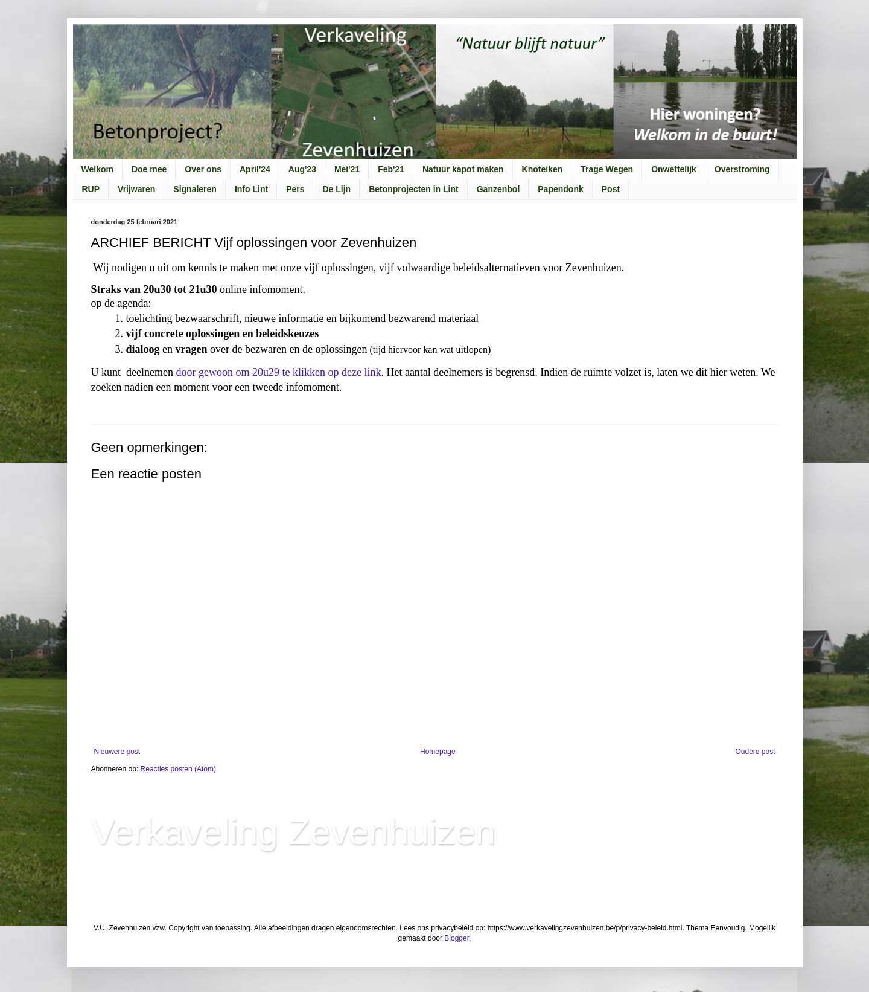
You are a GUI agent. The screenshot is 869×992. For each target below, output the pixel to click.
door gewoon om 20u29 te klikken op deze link (278, 372)
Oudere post (755, 751)
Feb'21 (391, 169)
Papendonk (560, 189)
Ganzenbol (498, 189)
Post (611, 189)
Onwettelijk (673, 169)
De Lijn (336, 189)
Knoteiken (542, 169)
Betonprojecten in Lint (414, 189)
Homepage (438, 751)
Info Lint (251, 189)
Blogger (456, 938)
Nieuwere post (117, 751)
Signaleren (195, 189)
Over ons (203, 169)
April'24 (255, 169)
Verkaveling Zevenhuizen (293, 831)
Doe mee (149, 169)
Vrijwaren (136, 189)
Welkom (97, 169)
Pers (295, 189)
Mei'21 (347, 169)
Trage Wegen (607, 169)
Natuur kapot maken (463, 169)
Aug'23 (302, 169)
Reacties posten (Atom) (178, 769)
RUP (91, 189)
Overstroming (742, 169)
